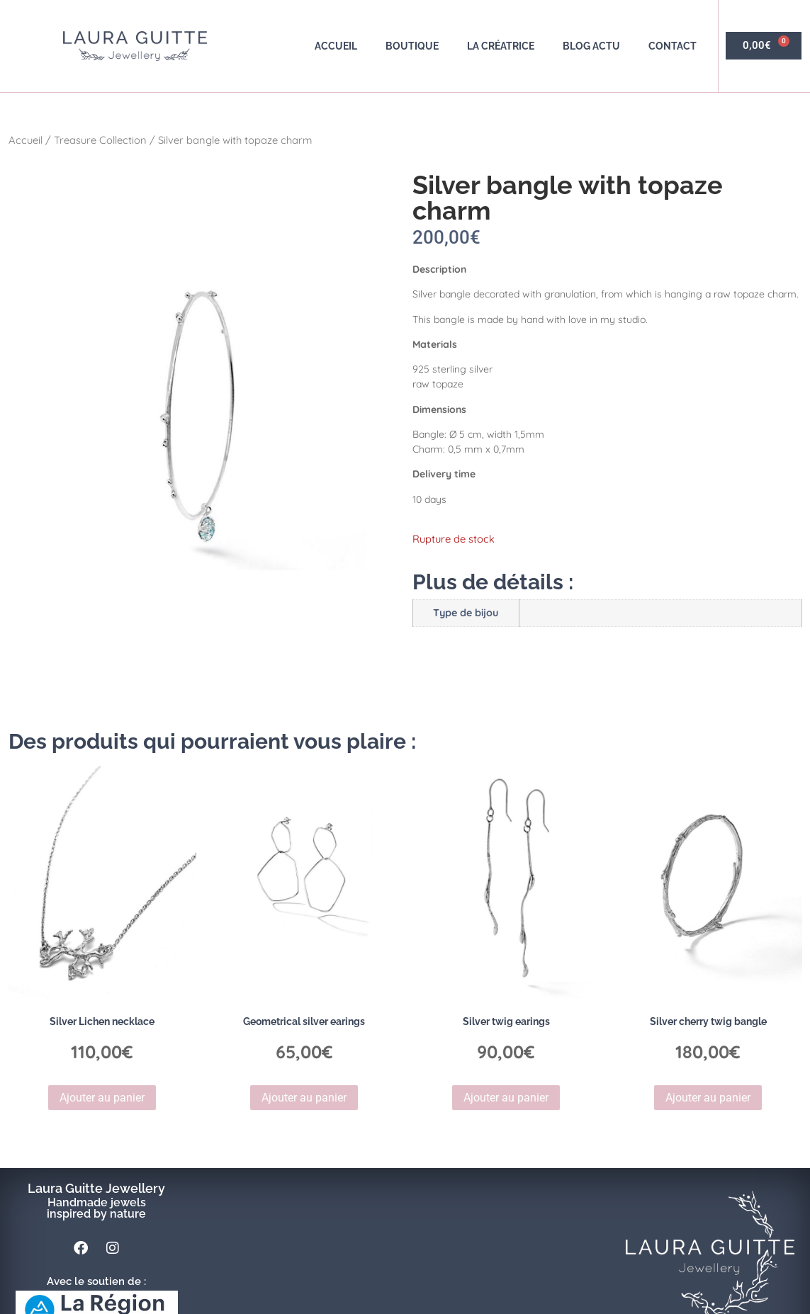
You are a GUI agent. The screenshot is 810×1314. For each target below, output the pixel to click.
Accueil (336, 46)
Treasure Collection (100, 140)
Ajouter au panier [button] (102, 1097)
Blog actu (591, 46)
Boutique (412, 46)
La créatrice (500, 46)
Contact (672, 46)
